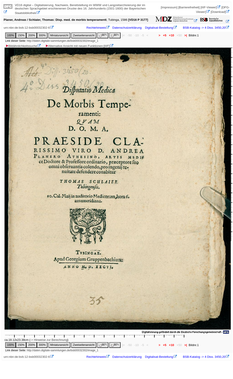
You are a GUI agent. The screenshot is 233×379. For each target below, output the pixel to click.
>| (185, 35)
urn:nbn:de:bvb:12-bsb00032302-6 (27, 27)
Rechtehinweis (96, 27)
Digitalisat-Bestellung (159, 27)
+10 (171, 35)
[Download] (218, 12)
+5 (164, 35)
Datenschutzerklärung (127, 27)
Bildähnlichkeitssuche (21, 46)
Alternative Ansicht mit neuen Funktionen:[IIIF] (77, 46)
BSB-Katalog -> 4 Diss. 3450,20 (204, 27)
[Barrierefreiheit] (189, 7)
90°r (115, 35)
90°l (103, 35)
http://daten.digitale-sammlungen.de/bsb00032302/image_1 (62, 40)
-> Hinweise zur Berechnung (48, 340)
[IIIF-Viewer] (208, 7)
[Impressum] (169, 7)
